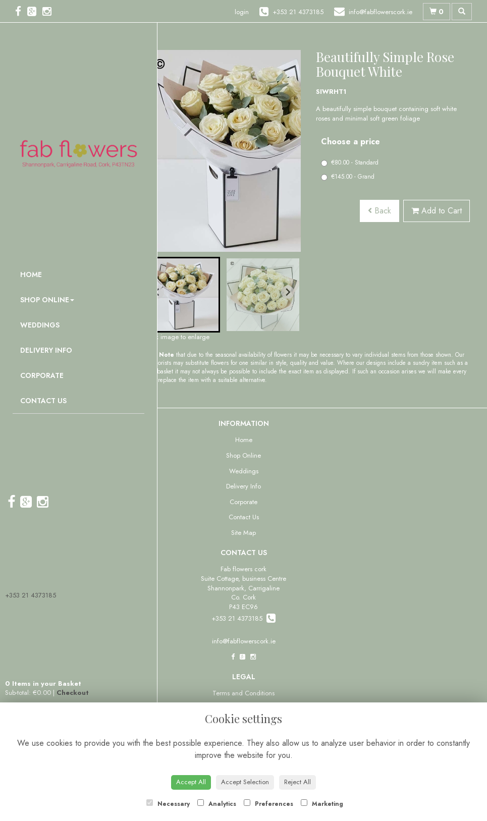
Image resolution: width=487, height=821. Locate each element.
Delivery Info (46, 350)
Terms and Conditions (243, 693)
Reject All (297, 782)
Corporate (42, 375)
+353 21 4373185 (30, 595)
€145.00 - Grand (347, 176)
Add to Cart (436, 210)
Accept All (191, 782)
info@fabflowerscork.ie (244, 641)
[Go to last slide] (157, 292)
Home (31, 274)
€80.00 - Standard (349, 162)
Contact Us (43, 401)
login (242, 12)
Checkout (73, 692)
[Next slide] (287, 292)
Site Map (243, 532)
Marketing (322, 803)
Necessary (168, 803)
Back (379, 210)
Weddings (40, 325)
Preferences (268, 803)
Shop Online (47, 300)
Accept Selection (245, 782)
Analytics (216, 803)
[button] (182, 295)
